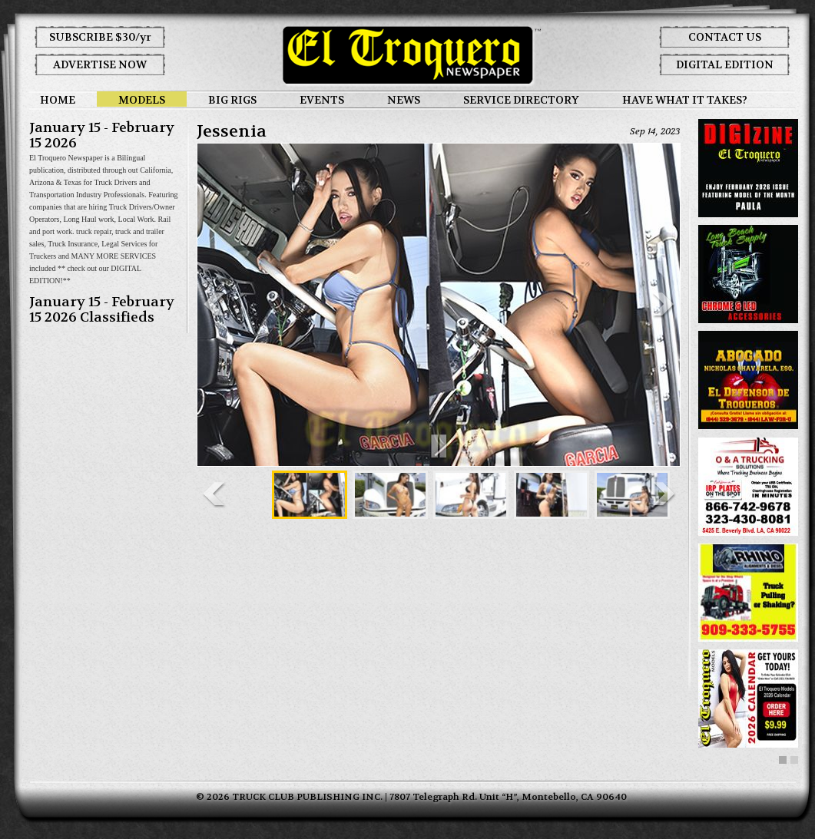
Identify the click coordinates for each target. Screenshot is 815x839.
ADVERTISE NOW (100, 64)
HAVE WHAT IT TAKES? (684, 100)
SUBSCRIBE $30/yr (100, 37)
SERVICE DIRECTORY (521, 100)
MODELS (141, 100)
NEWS (403, 100)
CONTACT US (724, 37)
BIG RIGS (232, 100)
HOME (57, 100)
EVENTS (322, 100)
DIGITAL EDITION (725, 64)
